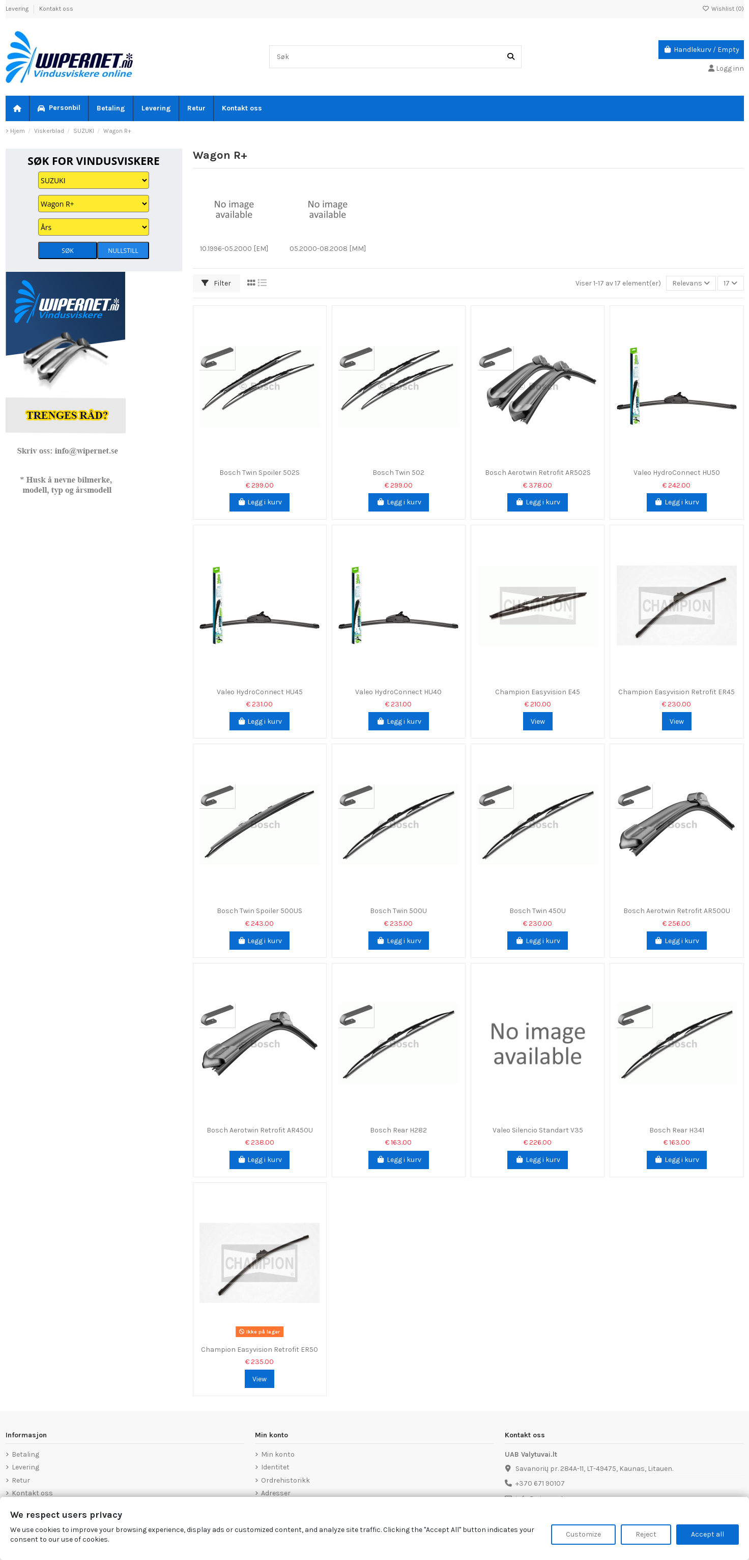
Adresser (276, 1493)
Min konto (278, 1454)
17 (730, 283)
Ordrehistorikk (285, 1480)
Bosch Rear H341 (676, 1130)
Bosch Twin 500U (398, 910)
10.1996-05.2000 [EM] (234, 248)
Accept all (707, 1534)
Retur (21, 1480)
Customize (583, 1534)
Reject (646, 1534)
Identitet (275, 1467)
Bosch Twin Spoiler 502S (259, 472)
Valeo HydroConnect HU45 (260, 692)
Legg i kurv (259, 502)
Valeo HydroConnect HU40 (398, 692)
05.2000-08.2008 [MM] (328, 248)
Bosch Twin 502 (398, 472)
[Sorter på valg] (691, 283)
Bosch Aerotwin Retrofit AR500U (676, 910)
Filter (216, 283)
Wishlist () (723, 8)
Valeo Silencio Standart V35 (538, 1130)
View (538, 721)
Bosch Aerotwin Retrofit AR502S (538, 472)
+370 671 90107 (540, 1483)
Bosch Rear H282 (398, 1130)
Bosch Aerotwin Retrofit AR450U (260, 1130)
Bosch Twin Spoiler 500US (259, 910)
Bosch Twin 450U (537, 910)
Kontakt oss (56, 8)
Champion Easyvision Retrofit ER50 (259, 1349)
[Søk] (511, 56)
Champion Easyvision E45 (537, 692)
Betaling (25, 1454)
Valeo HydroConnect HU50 (676, 472)
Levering (18, 8)
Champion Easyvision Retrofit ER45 (676, 692)
